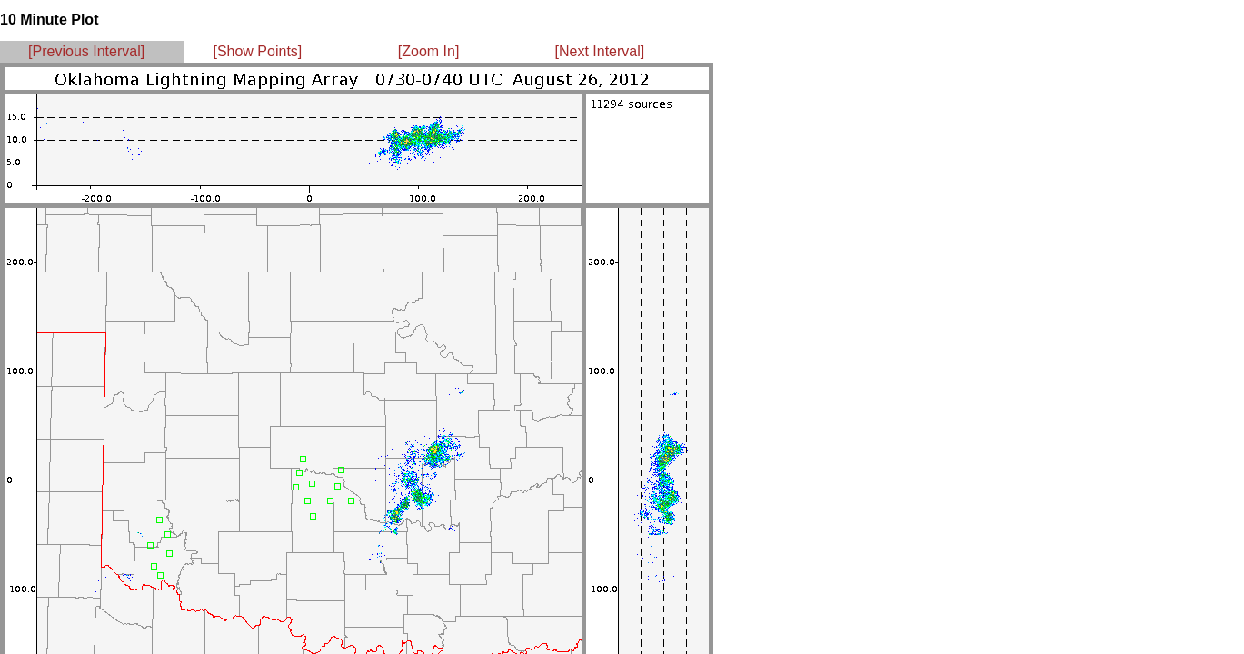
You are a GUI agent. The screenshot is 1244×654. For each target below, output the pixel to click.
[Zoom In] (429, 51)
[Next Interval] (600, 51)
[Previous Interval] (86, 51)
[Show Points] (257, 51)
